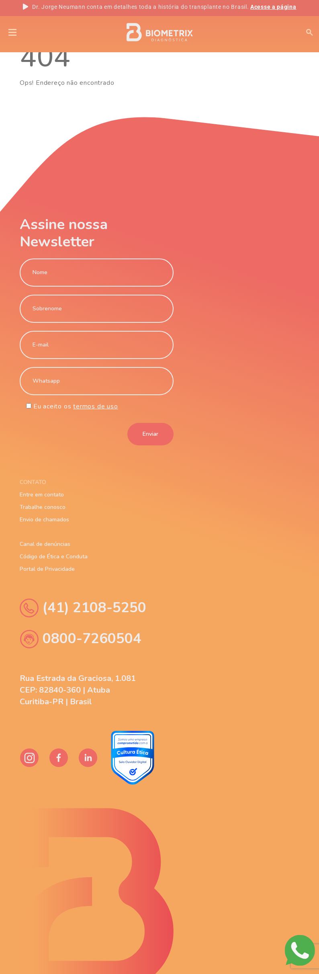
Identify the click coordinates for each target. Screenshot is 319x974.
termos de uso (95, 406)
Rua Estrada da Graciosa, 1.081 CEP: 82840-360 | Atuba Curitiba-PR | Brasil (78, 690)
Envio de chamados (44, 520)
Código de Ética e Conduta (54, 557)
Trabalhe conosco (42, 507)
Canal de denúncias (45, 544)
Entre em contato (42, 495)
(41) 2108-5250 (83, 608)
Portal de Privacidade (47, 569)
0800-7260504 (80, 639)
